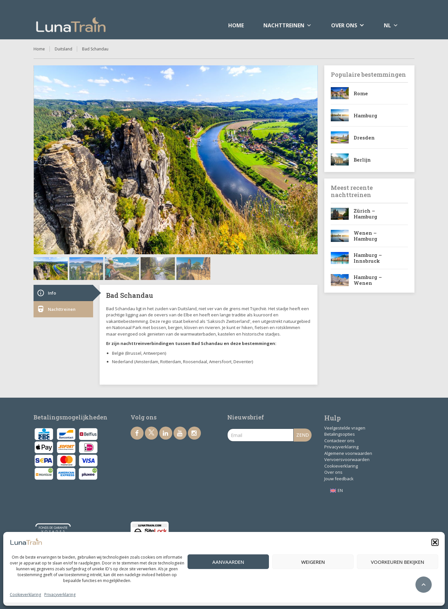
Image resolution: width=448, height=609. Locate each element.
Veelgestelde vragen (344, 428)
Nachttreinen (56, 309)
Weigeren (313, 562)
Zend (302, 435)
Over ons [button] (344, 25)
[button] (435, 542)
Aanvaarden (228, 562)
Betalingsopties (339, 434)
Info (46, 293)
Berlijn (362, 159)
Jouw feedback (339, 479)
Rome (361, 93)
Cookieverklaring (25, 594)
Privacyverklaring (60, 594)
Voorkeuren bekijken (397, 562)
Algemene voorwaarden (348, 453)
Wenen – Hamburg (365, 236)
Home (236, 25)
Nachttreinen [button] (287, 25)
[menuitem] (336, 490)
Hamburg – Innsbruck (368, 258)
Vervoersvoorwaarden (347, 459)
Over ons (333, 472)
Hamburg (365, 115)
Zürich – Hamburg (365, 213)
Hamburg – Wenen (368, 280)
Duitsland (63, 49)
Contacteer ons (339, 441)
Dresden (364, 137)
